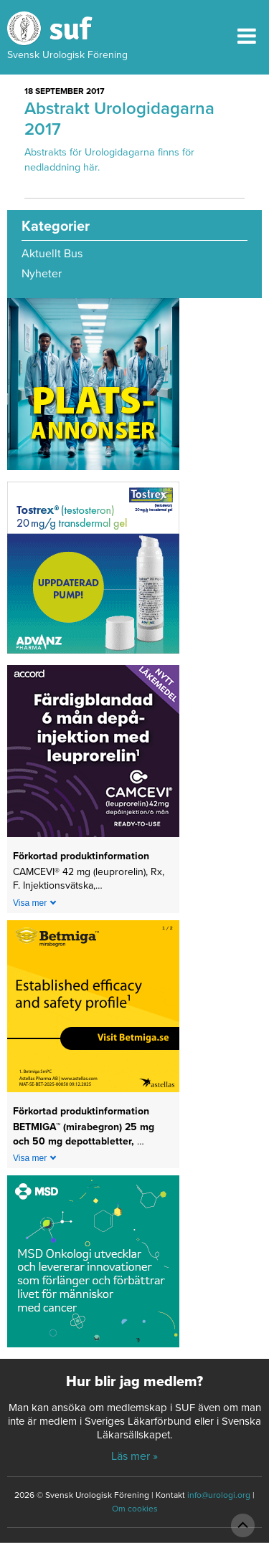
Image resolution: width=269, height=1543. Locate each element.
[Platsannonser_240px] (93, 389)
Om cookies (135, 1509)
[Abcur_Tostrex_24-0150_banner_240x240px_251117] (93, 572)
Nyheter (42, 274)
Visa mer (30, 903)
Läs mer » (134, 1456)
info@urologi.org (218, 1495)
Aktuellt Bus (52, 254)
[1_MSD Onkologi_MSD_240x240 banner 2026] (93, 1266)
